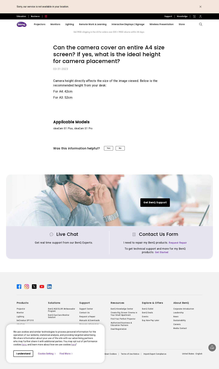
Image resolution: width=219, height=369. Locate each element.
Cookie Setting (47, 353)
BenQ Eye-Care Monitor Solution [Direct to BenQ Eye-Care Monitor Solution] (58, 316)
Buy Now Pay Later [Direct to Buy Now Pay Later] (150, 320)
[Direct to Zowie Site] (44, 16)
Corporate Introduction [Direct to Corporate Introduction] (183, 309)
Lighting (69, 24)
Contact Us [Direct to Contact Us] (84, 313)
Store (182, 24)
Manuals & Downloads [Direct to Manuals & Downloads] (89, 320)
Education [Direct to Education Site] (21, 16)
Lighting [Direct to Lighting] (20, 317)
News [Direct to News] (175, 317)
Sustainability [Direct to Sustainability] (179, 320)
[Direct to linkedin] (49, 286)
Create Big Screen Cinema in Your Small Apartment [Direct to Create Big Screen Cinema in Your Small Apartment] (124, 314)
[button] (212, 347)
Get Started (161, 252)
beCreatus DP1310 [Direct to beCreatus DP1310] (25, 320)
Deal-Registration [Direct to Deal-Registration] (119, 329)
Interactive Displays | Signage (128, 24)
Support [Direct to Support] (168, 16)
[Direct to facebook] (19, 286)
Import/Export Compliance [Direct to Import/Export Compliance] (155, 354)
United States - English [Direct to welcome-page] (192, 354)
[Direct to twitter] (34, 286)
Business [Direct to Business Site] (35, 16)
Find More (66, 353)
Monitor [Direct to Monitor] (20, 313)
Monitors (55, 24)
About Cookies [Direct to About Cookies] (110, 354)
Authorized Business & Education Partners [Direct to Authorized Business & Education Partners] (121, 324)
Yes (108, 148)
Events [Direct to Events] (145, 317)
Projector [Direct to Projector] (21, 309)
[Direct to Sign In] (200, 16)
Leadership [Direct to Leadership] (178, 313)
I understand (23, 353)
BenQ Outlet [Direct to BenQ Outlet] (147, 309)
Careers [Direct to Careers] (177, 324)
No (120, 148)
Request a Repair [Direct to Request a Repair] (87, 317)
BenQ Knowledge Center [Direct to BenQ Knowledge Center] (122, 309)
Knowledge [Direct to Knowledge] (182, 16)
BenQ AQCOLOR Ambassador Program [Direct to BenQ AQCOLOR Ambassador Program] (61, 310)
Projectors (39, 24)
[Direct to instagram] (27, 286)
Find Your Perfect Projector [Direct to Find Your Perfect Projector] (123, 319)
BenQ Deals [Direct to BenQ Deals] (147, 313)
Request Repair (178, 242)
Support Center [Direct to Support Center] (86, 309)
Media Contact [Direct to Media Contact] (180, 328)
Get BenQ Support (155, 202)
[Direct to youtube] (42, 286)
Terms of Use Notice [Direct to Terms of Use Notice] (130, 354)
